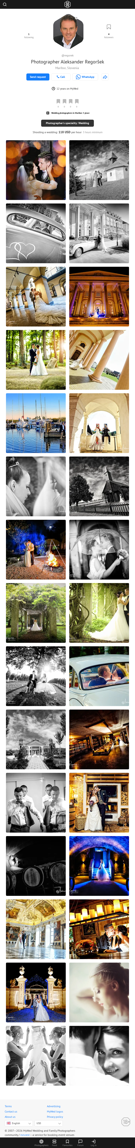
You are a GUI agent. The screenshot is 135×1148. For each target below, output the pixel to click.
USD (39, 1123)
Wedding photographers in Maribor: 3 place (70, 113)
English (13, 1123)
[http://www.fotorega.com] (105, 76)
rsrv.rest (25, 1135)
